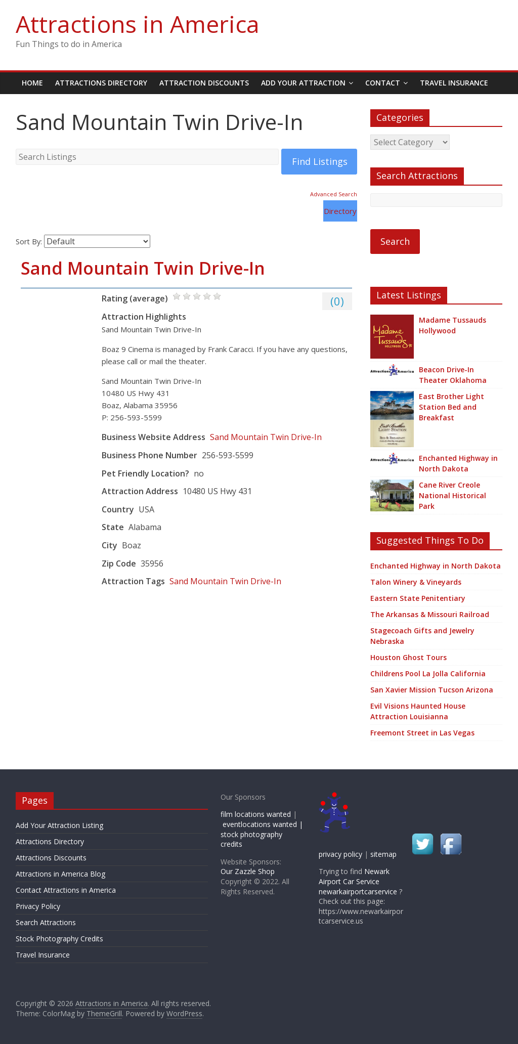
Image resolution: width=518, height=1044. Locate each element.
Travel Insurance (454, 83)
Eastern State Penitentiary (417, 598)
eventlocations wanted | (263, 824)
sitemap (383, 854)
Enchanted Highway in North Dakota (458, 463)
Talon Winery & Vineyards (415, 582)
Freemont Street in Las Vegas (422, 732)
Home (32, 83)
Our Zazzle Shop (248, 871)
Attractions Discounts (51, 857)
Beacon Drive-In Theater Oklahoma (453, 375)
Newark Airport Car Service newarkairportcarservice (358, 881)
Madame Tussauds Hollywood (452, 325)
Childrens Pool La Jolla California (428, 673)
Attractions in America (138, 23)
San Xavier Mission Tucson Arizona (431, 689)
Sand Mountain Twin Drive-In (143, 268)
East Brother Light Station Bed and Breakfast (451, 407)
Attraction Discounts (204, 83)
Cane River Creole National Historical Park (452, 495)
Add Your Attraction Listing (59, 825)
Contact (382, 83)
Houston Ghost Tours (408, 657)
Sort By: (29, 241)
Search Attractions (46, 922)
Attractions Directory (101, 83)
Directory (340, 211)
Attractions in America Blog (60, 874)
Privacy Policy (38, 906)
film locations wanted (256, 814)
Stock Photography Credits (59, 938)
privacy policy (340, 854)
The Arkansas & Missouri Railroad (429, 614)
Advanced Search (333, 194)
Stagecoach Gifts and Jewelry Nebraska (422, 636)
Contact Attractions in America (66, 890)
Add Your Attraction (303, 83)
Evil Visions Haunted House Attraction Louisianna (417, 711)
